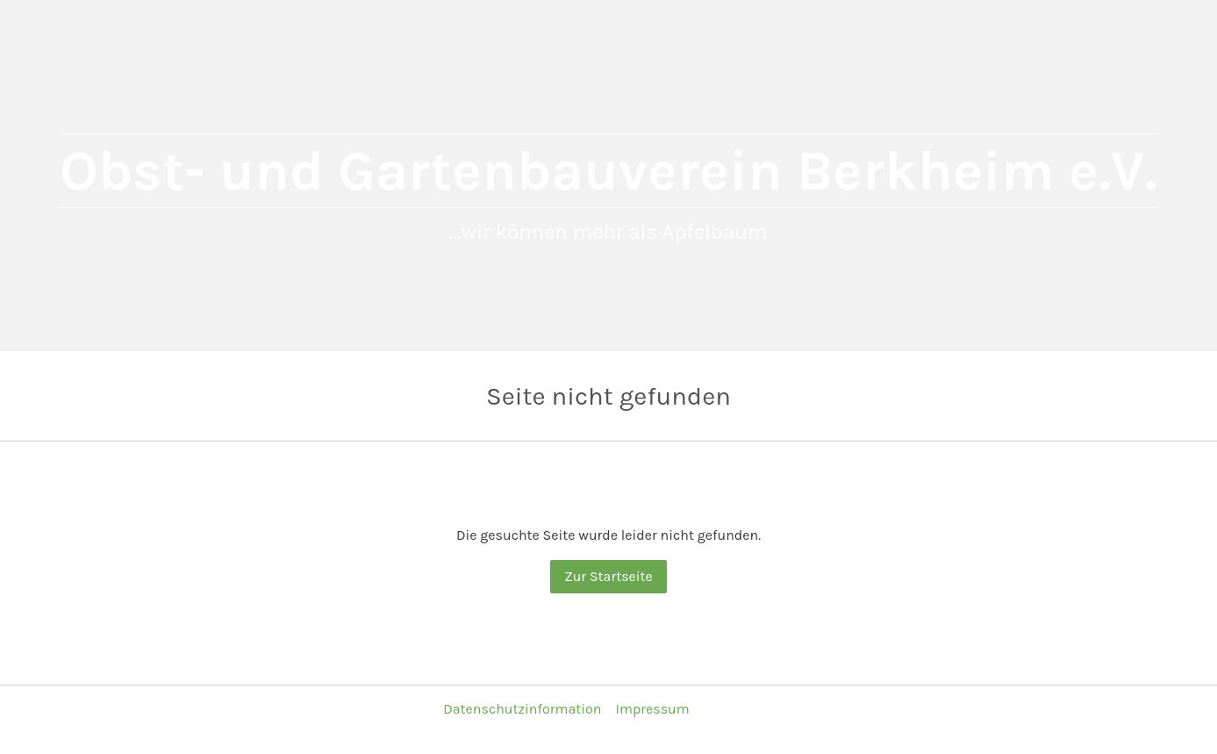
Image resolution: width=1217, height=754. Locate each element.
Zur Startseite (608, 576)
